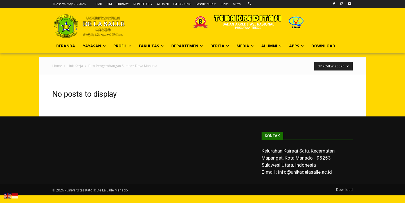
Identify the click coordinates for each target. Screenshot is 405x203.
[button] (249, 4)
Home (57, 65)
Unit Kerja (75, 65)
